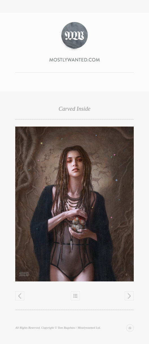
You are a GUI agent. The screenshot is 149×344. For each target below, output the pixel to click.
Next (129, 295)
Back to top (130, 328)
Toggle (74, 6)
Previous (19, 295)
